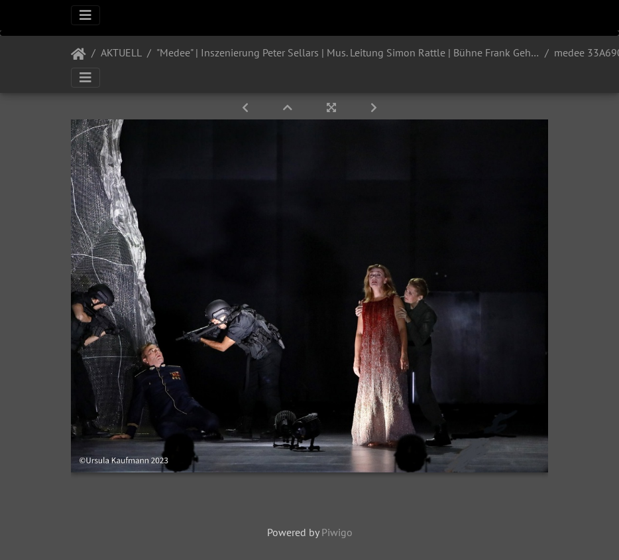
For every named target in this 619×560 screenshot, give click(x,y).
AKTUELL (121, 52)
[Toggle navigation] (85, 15)
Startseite (78, 54)
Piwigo (337, 532)
